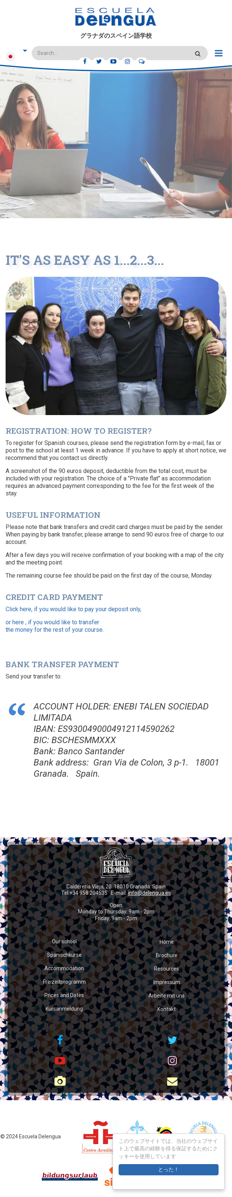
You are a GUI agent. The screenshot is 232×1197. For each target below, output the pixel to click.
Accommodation (64, 968)
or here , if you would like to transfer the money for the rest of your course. (55, 626)
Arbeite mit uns (166, 996)
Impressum (166, 982)
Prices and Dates (64, 995)
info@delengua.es (149, 893)
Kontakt (166, 1009)
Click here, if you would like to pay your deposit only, (73, 609)
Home (167, 942)
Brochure (167, 955)
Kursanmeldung (64, 1009)
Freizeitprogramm (64, 982)
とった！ (168, 1169)
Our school (64, 941)
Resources (166, 969)
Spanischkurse (64, 955)
